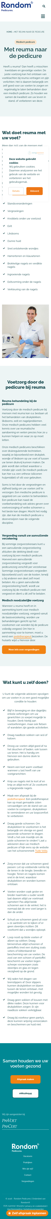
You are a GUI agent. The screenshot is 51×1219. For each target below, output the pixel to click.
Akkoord (34, 191)
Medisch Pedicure (13, 1161)
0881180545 (25, 1093)
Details (16, 191)
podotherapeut (23, 636)
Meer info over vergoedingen (24, 649)
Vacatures (8, 1183)
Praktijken (8, 1169)
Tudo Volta (41, 850)
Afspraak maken (24, 1192)
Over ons (7, 1176)
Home (9, 32)
